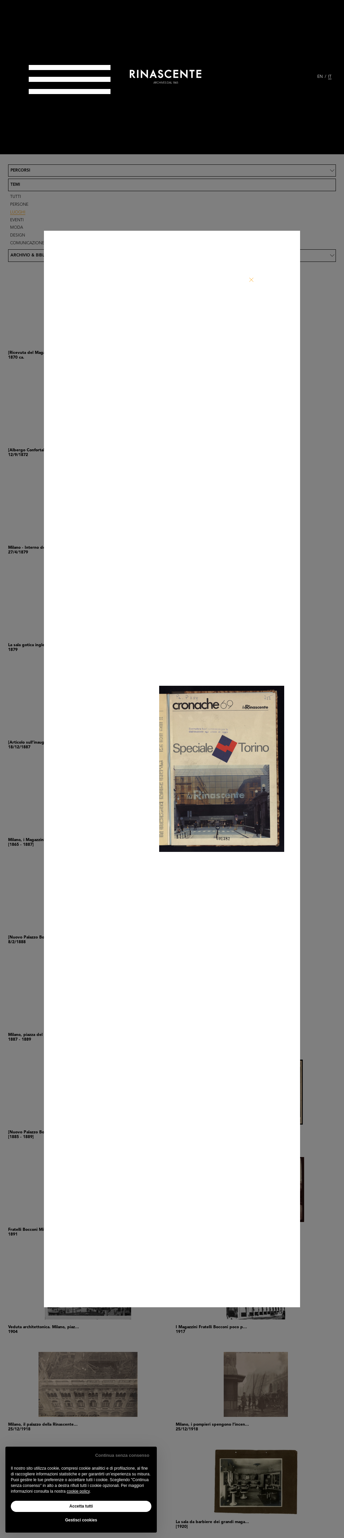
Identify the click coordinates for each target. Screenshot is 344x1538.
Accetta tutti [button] (81, 1506)
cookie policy (78, 1491)
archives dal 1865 (165, 83)
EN (320, 77)
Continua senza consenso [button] (122, 1455)
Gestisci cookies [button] (81, 1520)
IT (329, 77)
